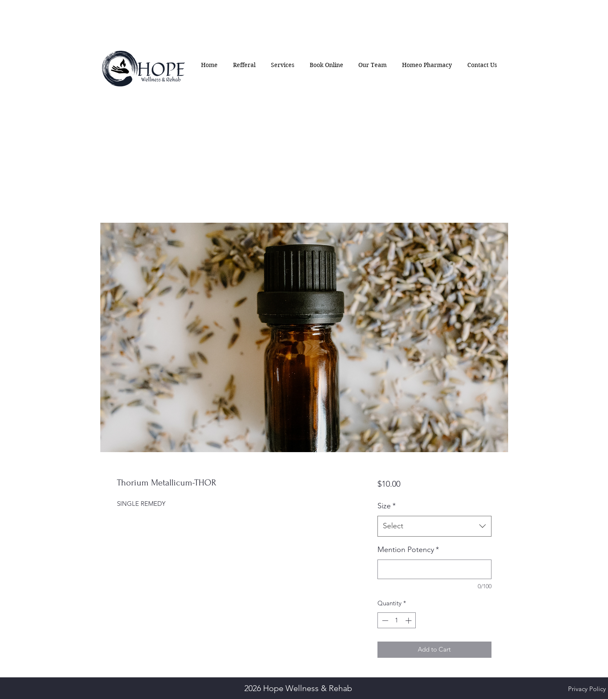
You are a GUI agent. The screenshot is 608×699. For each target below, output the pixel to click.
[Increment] (409, 620)
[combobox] (434, 526)
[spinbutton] (397, 620)
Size (386, 505)
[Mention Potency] (434, 569)
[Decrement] (384, 620)
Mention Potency (408, 549)
